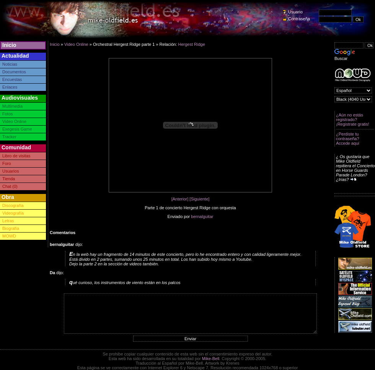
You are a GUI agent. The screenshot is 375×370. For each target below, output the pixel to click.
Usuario (295, 12)
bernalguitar (202, 216)
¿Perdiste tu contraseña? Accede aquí (347, 138)
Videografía (13, 213)
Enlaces (9, 87)
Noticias (9, 64)
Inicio (9, 45)
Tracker (9, 136)
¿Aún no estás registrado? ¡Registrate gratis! (352, 119)
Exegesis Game (17, 129)
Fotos (7, 113)
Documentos (14, 71)
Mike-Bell (210, 358)
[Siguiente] (199, 199)
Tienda (8, 178)
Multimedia (12, 106)
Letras (8, 220)
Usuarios (10, 171)
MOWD (9, 236)
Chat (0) (10, 186)
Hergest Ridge (191, 44)
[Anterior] (180, 199)
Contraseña (299, 18)
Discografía (13, 205)
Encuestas (12, 79)
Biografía (10, 228)
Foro (6, 163)
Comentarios (62, 232)
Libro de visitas (16, 155)
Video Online (14, 121)
